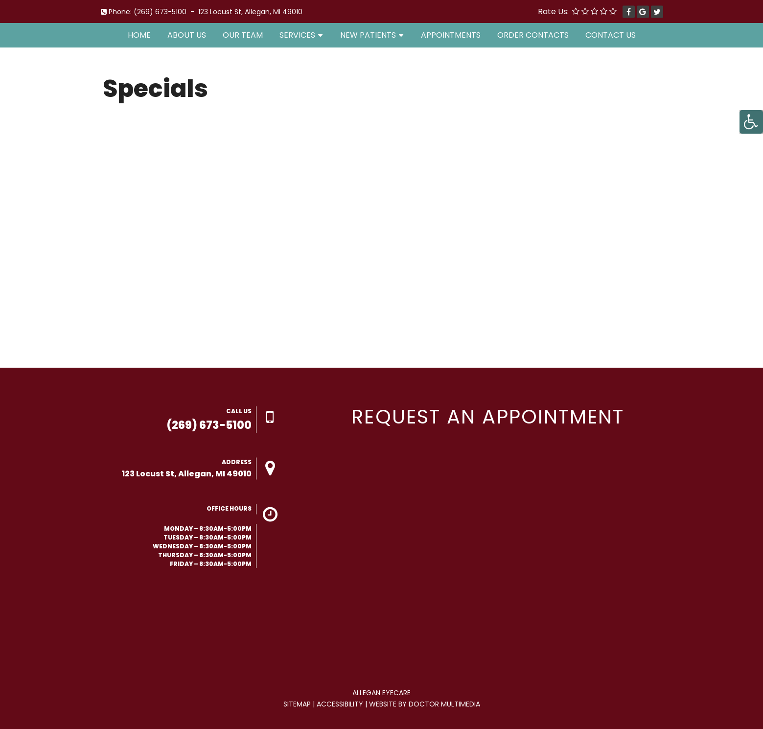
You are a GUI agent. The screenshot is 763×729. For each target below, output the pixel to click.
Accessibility (340, 704)
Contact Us (610, 35)
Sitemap (297, 704)
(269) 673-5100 (160, 12)
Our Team (243, 35)
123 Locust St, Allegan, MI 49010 (250, 12)
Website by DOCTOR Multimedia (424, 704)
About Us (186, 35)
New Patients (368, 35)
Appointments (451, 35)
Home (139, 35)
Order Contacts (533, 35)
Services (297, 35)
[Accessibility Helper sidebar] (751, 122)
